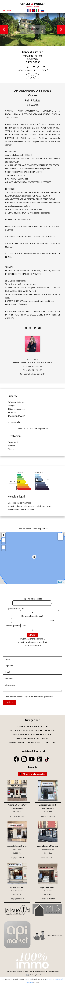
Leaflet (61, 582)
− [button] (3, 540)
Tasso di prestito (13, 625)
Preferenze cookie (53, 971)
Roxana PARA (32, 359)
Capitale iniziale (13, 608)
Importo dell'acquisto (32, 598)
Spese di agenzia (40, 971)
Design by (35, 975)
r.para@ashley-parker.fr (34, 374)
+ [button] (3, 535)
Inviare (10, 702)
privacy (49, 979)
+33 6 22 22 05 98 (34, 370)
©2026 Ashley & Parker (14, 971)
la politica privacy (32, 696)
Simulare (32, 635)
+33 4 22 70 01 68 (34, 366)
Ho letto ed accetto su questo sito (29, 696)
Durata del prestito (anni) (32, 616)
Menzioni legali (27, 971)
